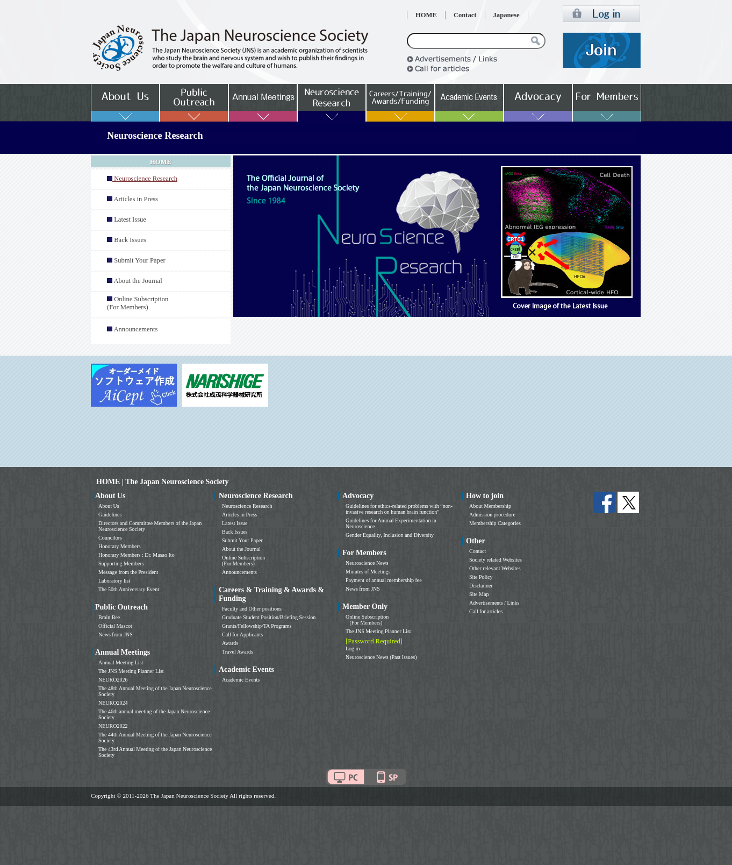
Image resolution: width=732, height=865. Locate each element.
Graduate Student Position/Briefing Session (268, 617)
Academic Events (241, 680)
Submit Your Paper (140, 260)
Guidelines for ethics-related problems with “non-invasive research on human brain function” (399, 509)
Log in (353, 648)
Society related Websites (495, 560)
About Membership (490, 506)
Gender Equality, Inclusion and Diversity (390, 535)
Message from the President (128, 572)
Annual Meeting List (120, 662)
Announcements (135, 329)
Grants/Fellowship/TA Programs (256, 626)
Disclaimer (481, 586)
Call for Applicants (242, 634)
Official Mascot (115, 626)
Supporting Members (121, 563)
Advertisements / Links (494, 603)
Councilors (110, 538)
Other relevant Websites (495, 568)
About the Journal (137, 281)
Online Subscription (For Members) (137, 303)
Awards (230, 643)
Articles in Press (135, 199)
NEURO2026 (112, 680)
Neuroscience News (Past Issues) (381, 657)
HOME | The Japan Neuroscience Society (162, 482)
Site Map (479, 594)
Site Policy (481, 577)
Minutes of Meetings (368, 572)
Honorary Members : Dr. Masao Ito (136, 555)
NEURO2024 (112, 703)
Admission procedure (492, 514)
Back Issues (130, 240)
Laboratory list (114, 581)
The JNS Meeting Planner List (131, 671)
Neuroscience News (367, 563)
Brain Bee (109, 617)
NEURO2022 (112, 726)
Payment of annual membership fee (384, 580)
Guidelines (109, 514)
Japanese (506, 15)
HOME (426, 15)
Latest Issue (130, 219)
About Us (108, 506)
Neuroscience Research (247, 506)
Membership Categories (495, 523)
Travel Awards (237, 652)
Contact (465, 15)
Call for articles (486, 611)
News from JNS (115, 634)
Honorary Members (119, 546)
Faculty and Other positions (252, 609)
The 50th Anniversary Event (128, 589)
